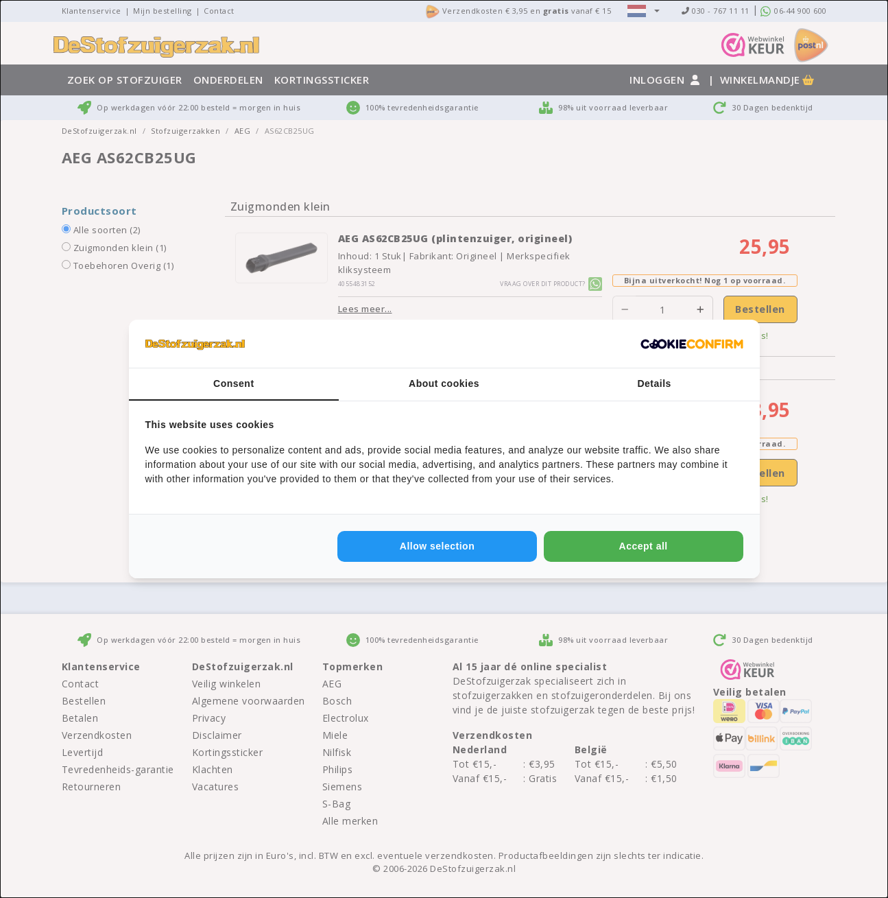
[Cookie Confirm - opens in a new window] (691, 343)
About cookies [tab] (444, 383)
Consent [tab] (233, 383)
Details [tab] (654, 383)
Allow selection (437, 546)
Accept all (643, 546)
